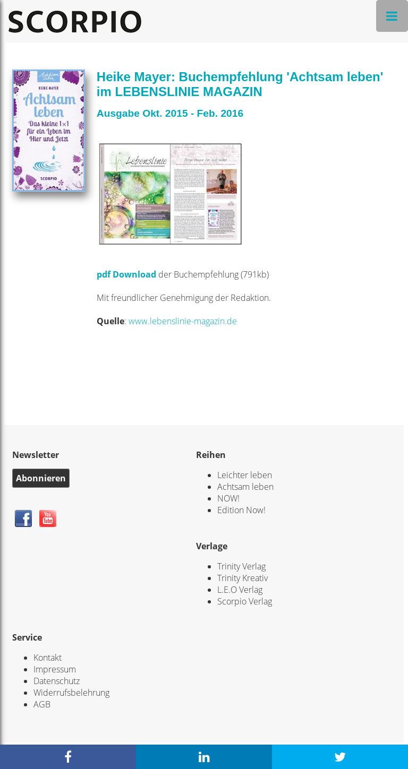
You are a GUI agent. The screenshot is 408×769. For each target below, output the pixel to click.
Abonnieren (41, 478)
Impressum (54, 669)
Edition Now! (241, 510)
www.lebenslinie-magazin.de (183, 321)
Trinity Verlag (241, 566)
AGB (41, 704)
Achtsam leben (245, 486)
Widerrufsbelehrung (71, 692)
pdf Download (127, 274)
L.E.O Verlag (239, 589)
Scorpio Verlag (244, 601)
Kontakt (47, 657)
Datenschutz (56, 681)
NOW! (228, 498)
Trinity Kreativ (242, 578)
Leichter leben (244, 475)
